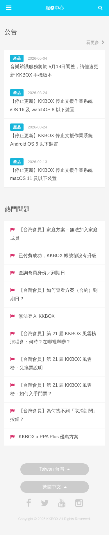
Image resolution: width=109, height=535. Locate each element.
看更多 (95, 42)
